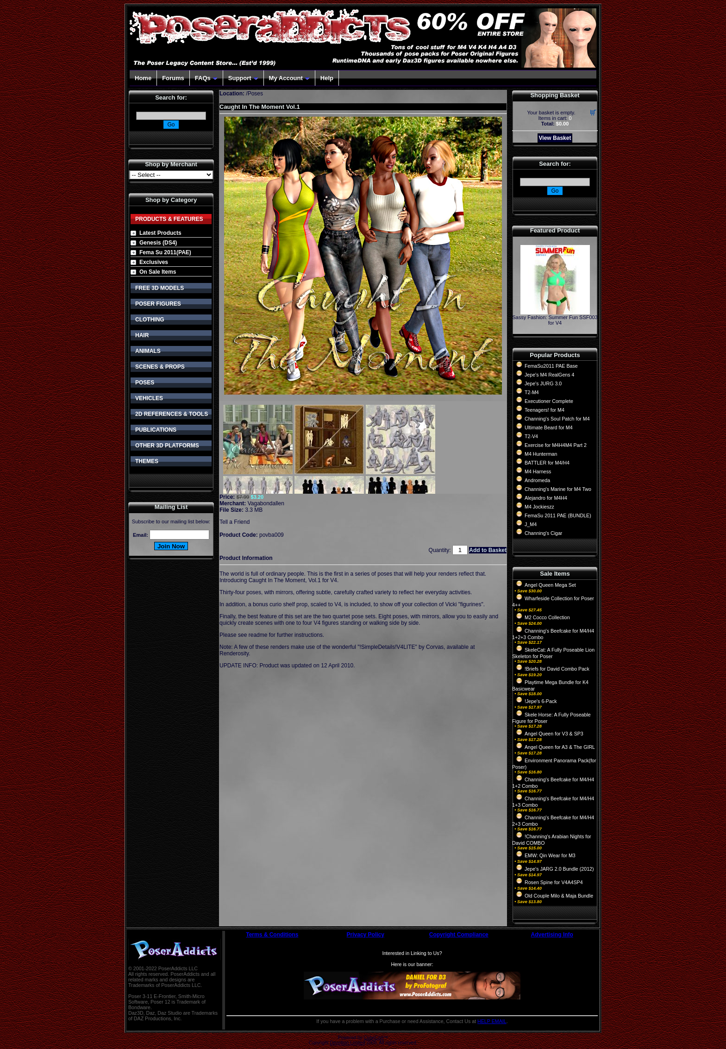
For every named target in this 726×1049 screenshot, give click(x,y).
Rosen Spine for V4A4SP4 (554, 882)
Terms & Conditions (272, 934)
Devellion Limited (347, 1042)
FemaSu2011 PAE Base (551, 366)
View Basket (555, 138)
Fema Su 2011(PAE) (165, 252)
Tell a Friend (234, 522)
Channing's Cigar (543, 533)
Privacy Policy (365, 934)
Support (243, 78)
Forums (173, 78)
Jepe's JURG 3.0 (543, 383)
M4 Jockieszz (539, 506)
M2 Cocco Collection (547, 617)
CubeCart (373, 1037)
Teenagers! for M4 (544, 410)
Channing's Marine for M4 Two (558, 489)
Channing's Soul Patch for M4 (557, 418)
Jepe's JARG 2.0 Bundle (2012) (559, 869)
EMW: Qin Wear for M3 (550, 855)
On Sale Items (157, 272)
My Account (289, 78)
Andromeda (537, 480)
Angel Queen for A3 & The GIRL (560, 747)
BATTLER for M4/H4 (547, 462)
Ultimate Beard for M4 (549, 427)
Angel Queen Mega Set (550, 585)
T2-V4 (531, 436)
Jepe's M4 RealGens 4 (549, 374)
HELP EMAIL (492, 1021)
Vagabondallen (266, 503)
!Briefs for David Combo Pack (557, 669)
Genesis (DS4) (158, 242)
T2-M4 (532, 392)
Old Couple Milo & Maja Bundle (559, 895)
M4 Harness (538, 471)
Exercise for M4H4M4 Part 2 (556, 445)
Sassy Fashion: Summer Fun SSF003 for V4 (555, 320)
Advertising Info (552, 934)
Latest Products (160, 233)
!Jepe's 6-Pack (541, 701)
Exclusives (153, 262)
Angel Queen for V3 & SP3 (554, 733)
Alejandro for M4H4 (546, 498)
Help (326, 78)
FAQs (206, 78)
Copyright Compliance (458, 934)
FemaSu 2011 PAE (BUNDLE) (558, 515)
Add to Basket (488, 550)
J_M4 (531, 524)
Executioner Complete (549, 401)
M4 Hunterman (541, 454)
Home (143, 78)
